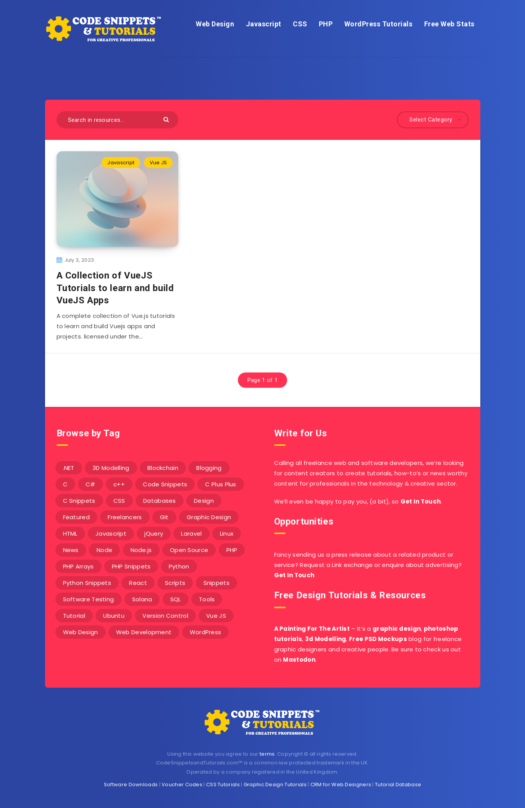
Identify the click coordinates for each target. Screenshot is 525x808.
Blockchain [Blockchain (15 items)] (162, 468)
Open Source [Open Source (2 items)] (189, 550)
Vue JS (158, 162)
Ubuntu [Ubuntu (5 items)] (113, 616)
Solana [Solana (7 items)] (142, 599)
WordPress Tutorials (378, 24)
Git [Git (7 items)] (164, 517)
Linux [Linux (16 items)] (227, 533)
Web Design (215, 24)
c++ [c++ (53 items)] (119, 484)
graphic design (397, 629)
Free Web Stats (449, 24)
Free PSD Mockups (378, 639)
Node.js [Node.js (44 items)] (141, 550)
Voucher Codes (182, 784)
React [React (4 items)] (138, 583)
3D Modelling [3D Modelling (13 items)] (110, 468)
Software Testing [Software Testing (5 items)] (88, 599)
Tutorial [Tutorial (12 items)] (74, 616)
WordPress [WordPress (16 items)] (205, 632)
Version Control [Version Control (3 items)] (165, 616)
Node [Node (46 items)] (104, 550)
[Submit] (167, 119)
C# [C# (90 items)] (90, 484)
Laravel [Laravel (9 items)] (191, 533)
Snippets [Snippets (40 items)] (216, 583)
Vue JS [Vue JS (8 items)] (216, 616)
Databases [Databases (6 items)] (159, 501)
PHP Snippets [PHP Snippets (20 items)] (131, 566)
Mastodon (299, 660)
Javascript (263, 24)
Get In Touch (421, 501)
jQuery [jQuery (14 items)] (153, 533)
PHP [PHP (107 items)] (231, 550)
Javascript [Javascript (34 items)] (110, 533)
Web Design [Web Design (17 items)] (80, 632)
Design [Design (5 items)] (204, 501)
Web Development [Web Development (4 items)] (144, 632)
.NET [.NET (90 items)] (68, 468)
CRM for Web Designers (340, 784)
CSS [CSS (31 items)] (119, 501)
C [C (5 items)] (65, 484)
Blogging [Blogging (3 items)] (208, 468)
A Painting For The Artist (312, 629)
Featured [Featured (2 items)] (76, 517)
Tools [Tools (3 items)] (207, 599)
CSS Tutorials (223, 784)
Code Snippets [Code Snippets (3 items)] (165, 484)
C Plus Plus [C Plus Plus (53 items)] (220, 484)
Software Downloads (131, 784)
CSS (300, 24)
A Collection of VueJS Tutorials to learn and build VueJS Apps (115, 288)
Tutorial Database (398, 784)
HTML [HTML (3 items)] (70, 533)
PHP (326, 24)
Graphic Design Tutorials (275, 784)
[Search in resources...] (118, 119)
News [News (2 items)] (71, 550)
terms (267, 754)
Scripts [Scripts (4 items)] (175, 583)
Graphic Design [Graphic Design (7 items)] (209, 517)
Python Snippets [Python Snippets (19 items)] (87, 583)
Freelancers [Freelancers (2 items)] (125, 517)
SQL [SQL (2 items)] (175, 599)
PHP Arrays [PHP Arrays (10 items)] (78, 566)
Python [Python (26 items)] (179, 566)
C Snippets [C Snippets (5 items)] (79, 501)
